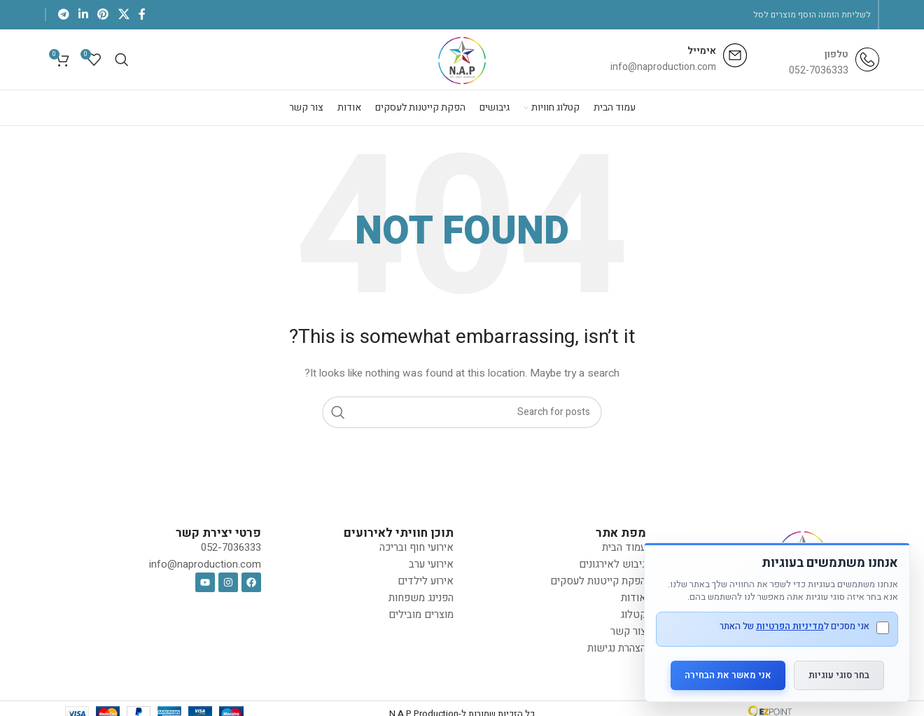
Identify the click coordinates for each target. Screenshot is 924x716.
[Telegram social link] (63, 14)
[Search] (122, 61)
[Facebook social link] (142, 14)
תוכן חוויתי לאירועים (399, 536)
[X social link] (123, 14)
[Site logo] (462, 60)
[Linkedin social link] (83, 14)
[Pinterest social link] (103, 14)
